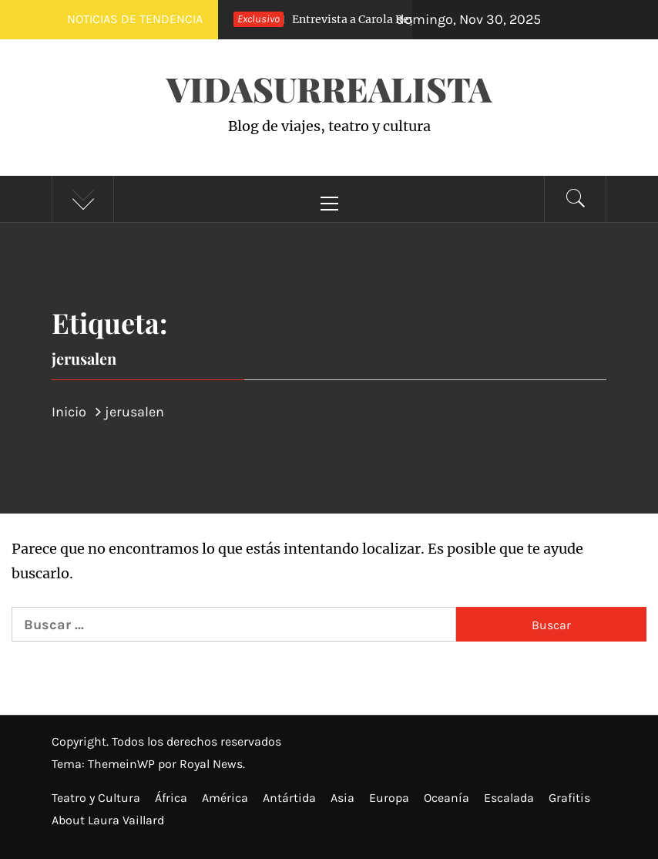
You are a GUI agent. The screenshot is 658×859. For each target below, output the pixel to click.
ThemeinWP (123, 763)
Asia (342, 797)
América (225, 797)
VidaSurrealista (329, 88)
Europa (389, 797)
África (171, 797)
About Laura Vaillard (108, 820)
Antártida (289, 797)
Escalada (509, 797)
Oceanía (446, 797)
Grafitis (569, 797)
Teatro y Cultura (96, 797)
